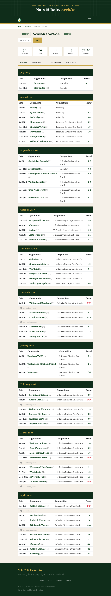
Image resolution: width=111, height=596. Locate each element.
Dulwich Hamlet (37, 312)
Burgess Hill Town (38, 220)
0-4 (89, 268)
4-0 (89, 168)
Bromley (38, 83)
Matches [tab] (23, 62)
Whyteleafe (36, 131)
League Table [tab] (37, 62)
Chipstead (34, 259)
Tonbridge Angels (38, 283)
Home (20, 26)
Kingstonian (36, 122)
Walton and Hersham (40, 303)
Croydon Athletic (38, 264)
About (50, 580)
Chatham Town (37, 126)
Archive (28, 26)
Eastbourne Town (39, 443)
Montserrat (34, 168)
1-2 (89, 161)
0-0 (89, 117)
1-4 (89, 230)
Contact (59, 580)
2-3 (89, 112)
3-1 (89, 234)
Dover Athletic (36, 331)
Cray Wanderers (36, 189)
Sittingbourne (37, 136)
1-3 (89, 220)
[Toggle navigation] (89, 19)
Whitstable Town (37, 239)
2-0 (89, 394)
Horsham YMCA (36, 197)
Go (37, 40)
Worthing (34, 268)
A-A (89, 317)
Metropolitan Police (39, 278)
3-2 (89, 414)
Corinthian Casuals (38, 161)
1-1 (89, 136)
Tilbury (34, 107)
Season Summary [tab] (54, 62)
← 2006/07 (24, 34)
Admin (68, 580)
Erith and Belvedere (40, 141)
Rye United (40, 87)
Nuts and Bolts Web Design (33, 590)
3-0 (89, 372)
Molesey (33, 225)
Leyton (32, 230)
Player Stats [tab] (71, 62)
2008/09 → (68, 34)
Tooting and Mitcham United (42, 173)
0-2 (89, 122)
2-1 (89, 326)
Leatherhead (35, 234)
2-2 (88, 539)
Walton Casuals (36, 182)
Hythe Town (36, 112)
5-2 (89, 189)
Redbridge (35, 117)
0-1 (87, 83)
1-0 (89, 126)
